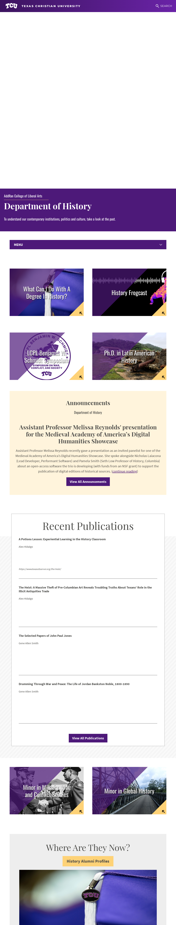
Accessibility (44, 910)
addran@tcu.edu (104, 824)
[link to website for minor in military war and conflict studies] (47, 620)
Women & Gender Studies (109, 863)
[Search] (163, 6)
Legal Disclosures (115, 910)
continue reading (124, 301)
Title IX (96, 910)
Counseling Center (22, 880)
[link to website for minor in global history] (129, 620)
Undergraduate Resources (27, 863)
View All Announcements (88, 311)
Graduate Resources (23, 869)
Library (14, 886)
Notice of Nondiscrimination (72, 910)
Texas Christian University (87, 920)
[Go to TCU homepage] (43, 6)
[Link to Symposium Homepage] (47, 185)
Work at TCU (25, 910)
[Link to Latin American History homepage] (129, 185)
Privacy (133, 910)
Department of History (49, 34)
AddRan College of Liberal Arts (23, 24)
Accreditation (150, 910)
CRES (95, 869)
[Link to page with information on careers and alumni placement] (47, 121)
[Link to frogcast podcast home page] (129, 121)
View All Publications (88, 568)
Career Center (19, 874)
